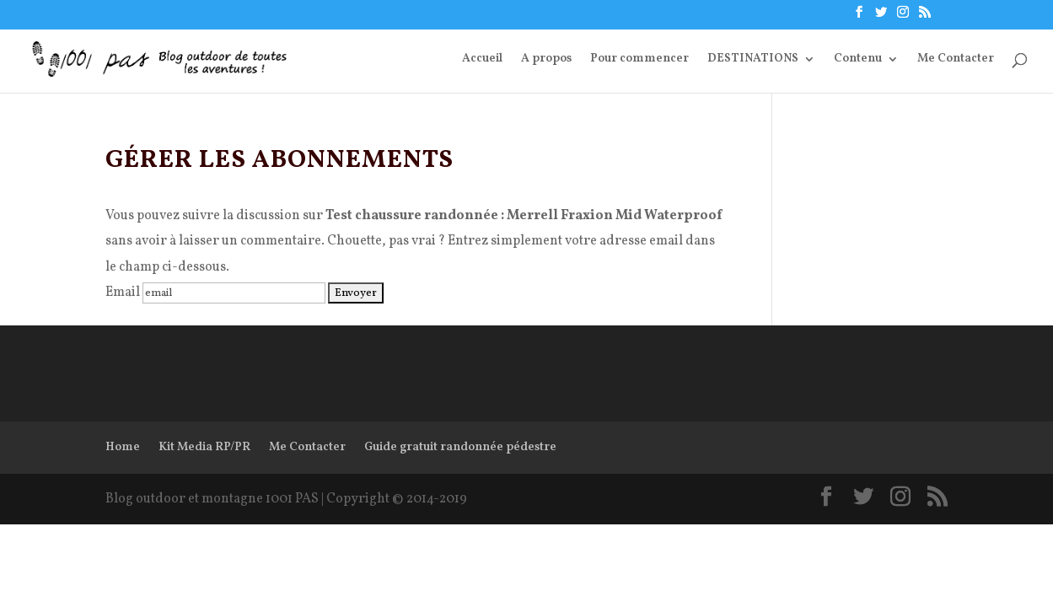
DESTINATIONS (752, 60)
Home (122, 447)
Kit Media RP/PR (204, 447)
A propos (546, 60)
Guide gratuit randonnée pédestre (460, 447)
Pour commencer (639, 60)
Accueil (482, 60)
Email (122, 292)
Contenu (858, 60)
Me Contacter (955, 60)
